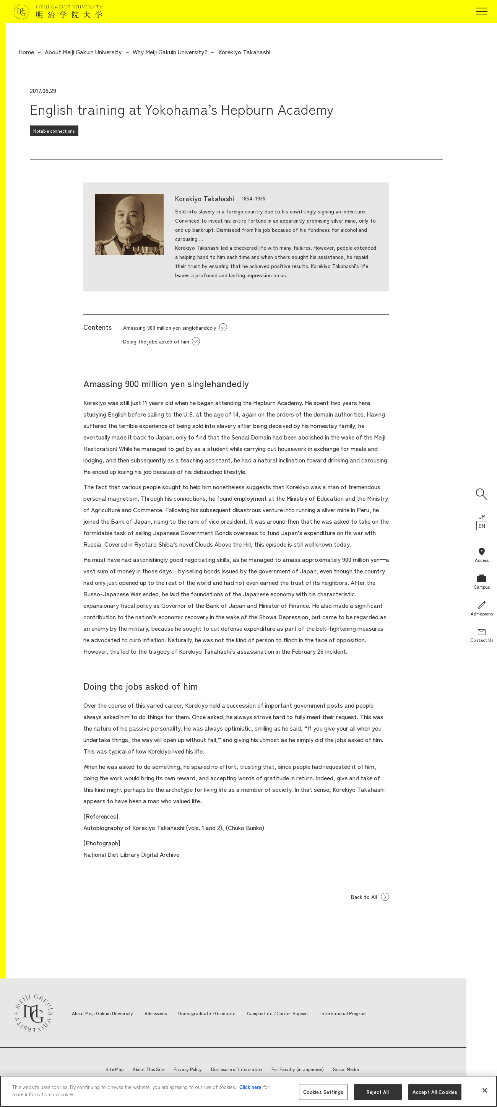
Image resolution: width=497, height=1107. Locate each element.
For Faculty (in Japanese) (297, 1069)
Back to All (362, 896)
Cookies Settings (323, 1092)
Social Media (346, 1069)
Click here (250, 1087)
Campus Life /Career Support (300, 1013)
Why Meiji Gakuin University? (170, 51)
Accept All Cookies (435, 1092)
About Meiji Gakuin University (83, 51)
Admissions (165, 1013)
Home (26, 51)
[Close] (484, 1090)
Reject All (378, 1092)
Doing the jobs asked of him (156, 341)
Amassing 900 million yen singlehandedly (169, 327)
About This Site (148, 1069)
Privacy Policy (188, 1069)
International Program (373, 1013)
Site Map (114, 1069)
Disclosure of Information (236, 1069)
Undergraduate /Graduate (221, 1013)
